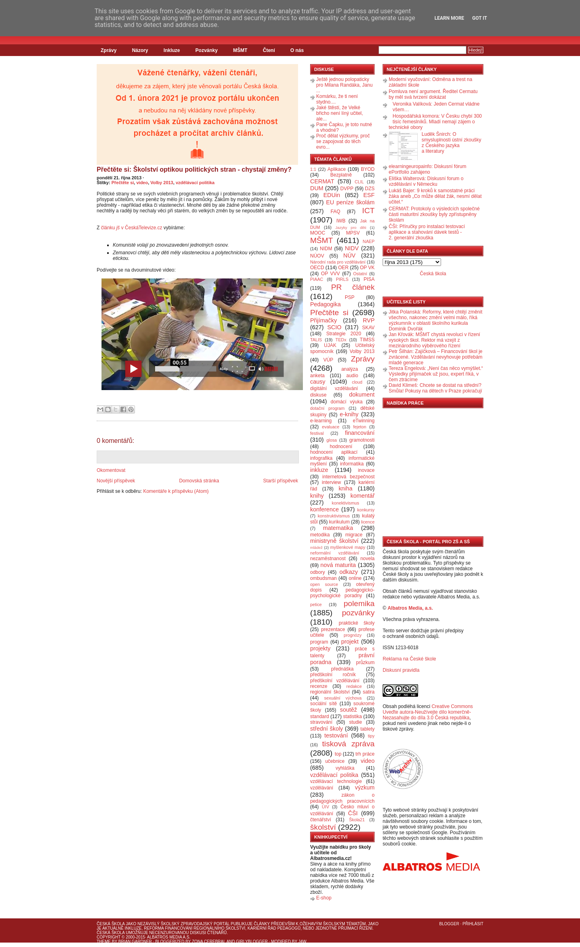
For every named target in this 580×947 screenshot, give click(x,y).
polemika (359, 603)
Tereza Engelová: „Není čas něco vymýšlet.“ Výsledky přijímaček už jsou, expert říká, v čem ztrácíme (436, 374)
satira (369, 692)
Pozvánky (206, 50)
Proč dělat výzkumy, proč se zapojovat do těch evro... (343, 141)
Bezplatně (341, 175)
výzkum (365, 787)
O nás (297, 50)
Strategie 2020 (343, 333)
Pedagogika (325, 304)
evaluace (330, 426)
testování (336, 735)
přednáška (342, 669)
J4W (302, 941)
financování (360, 433)
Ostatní (360, 273)
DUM (316, 188)
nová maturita (338, 565)
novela (367, 558)
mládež (316, 547)
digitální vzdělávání (334, 388)
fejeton (359, 426)
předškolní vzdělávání (334, 680)
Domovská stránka (199, 481)
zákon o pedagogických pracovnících (342, 798)
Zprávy (108, 50)
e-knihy (349, 414)
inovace (366, 470)
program (319, 642)
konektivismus (345, 502)
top (338, 754)
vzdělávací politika (195, 182)
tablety (367, 729)
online (355, 578)
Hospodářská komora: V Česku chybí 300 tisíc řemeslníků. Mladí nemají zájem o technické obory (435, 121)
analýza (349, 369)
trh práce (365, 754)
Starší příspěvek (280, 481)
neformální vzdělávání (334, 552)
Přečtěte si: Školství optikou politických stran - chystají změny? (194, 169)
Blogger (449, 924)
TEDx (341, 339)
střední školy (326, 728)
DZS (370, 188)
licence (368, 521)
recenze (318, 686)
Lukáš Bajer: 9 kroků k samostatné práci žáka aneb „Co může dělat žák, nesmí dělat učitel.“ (435, 196)
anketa (317, 375)
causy (317, 381)
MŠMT (240, 50)
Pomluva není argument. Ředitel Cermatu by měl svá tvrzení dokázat (433, 94)
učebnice (334, 761)
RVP (369, 320)
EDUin (331, 195)
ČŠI (353, 813)
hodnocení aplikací (334, 452)
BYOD (368, 169)
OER (343, 267)
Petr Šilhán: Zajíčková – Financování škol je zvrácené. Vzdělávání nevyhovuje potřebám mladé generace (436, 357)
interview (331, 482)
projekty (320, 648)
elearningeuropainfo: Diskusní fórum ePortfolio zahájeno (427, 169)
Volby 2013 (161, 182)
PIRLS (342, 279)
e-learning (320, 421)
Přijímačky (323, 320)
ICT (368, 210)
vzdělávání (321, 788)
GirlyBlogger (252, 941)
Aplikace (336, 169)
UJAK (330, 345)
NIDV (351, 248)
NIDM (326, 248)
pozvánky (358, 612)
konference (324, 509)
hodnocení (341, 446)
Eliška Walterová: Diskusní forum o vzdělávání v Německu (426, 181)
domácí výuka (346, 402)
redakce (354, 686)
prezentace (333, 629)
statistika (352, 716)
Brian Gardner (135, 941)
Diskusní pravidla (401, 670)
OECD (317, 267)
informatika (352, 464)
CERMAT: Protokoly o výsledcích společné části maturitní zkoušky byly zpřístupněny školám (434, 214)
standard (319, 716)
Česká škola (433, 273)
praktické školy (357, 623)
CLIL (359, 181)
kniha (345, 488)
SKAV (368, 327)
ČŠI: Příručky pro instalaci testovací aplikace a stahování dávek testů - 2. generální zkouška (427, 232)
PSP (349, 297)
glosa (332, 440)
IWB (341, 221)
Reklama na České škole (409, 659)
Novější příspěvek (116, 481)
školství (323, 827)
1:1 (313, 169)
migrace (353, 535)
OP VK (367, 267)
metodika (320, 535)
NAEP (369, 241)
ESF (369, 195)
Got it (479, 18)
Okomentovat (111, 470)
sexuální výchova (343, 698)
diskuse (318, 395)
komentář (362, 495)
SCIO (334, 327)
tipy (371, 735)
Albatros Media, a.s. (410, 608)
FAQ (335, 211)
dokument (362, 394)
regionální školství (330, 692)
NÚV (349, 255)
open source (324, 584)
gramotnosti (362, 440)
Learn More (449, 18)
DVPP (347, 188)
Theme (104, 941)
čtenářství (320, 819)
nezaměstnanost (328, 558)
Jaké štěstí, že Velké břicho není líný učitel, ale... (339, 113)
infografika (321, 458)
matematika (338, 528)
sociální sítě (323, 703)
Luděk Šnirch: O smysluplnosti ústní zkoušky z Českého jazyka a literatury (451, 142)
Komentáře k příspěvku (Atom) (176, 491)
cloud (357, 382)
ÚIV (325, 806)
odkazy (349, 572)
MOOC (317, 233)
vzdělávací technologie (336, 781)
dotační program (327, 408)
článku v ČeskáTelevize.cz (131, 228)
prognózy (352, 635)
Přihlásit (472, 924)
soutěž (348, 709)
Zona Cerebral (209, 941)
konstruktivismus (334, 515)
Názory (140, 50)
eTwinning (364, 421)
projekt (349, 641)
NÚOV (317, 256)
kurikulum (339, 522)
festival (317, 433)
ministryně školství (334, 541)
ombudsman (323, 578)
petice (316, 604)
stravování (321, 722)
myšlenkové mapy (347, 547)
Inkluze (172, 50)
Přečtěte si (123, 182)
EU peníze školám (350, 202)
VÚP (328, 360)
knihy (317, 495)
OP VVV (330, 273)
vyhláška (345, 768)
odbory (317, 572)
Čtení (269, 50)
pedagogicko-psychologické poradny (342, 592)
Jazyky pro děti (351, 227)
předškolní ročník (333, 674)
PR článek (353, 287)
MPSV (353, 233)
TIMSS (367, 340)
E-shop (323, 898)
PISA (369, 279)
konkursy (366, 509)
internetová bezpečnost (348, 477)
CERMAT (322, 181)
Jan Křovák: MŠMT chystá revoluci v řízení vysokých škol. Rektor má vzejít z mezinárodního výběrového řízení (434, 340)
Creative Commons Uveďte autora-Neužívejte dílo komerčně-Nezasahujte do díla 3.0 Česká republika (428, 712)
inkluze (319, 470)
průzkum (365, 662)
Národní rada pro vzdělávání (337, 262)
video (142, 182)
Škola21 (357, 819)
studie (355, 722)
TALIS (316, 339)
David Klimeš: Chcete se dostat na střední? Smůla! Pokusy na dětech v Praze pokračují (435, 388)
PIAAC (316, 279)
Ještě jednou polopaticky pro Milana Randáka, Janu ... (344, 85)
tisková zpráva (348, 743)
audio (352, 375)
